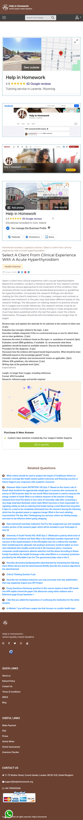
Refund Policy (8, 681)
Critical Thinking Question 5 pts (21, 574)
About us (6, 675)
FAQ (4, 731)
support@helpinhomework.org (18, 782)
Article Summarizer (11, 747)
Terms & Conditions (11, 692)
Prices (5, 736)
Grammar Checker (10, 752)
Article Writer (8, 741)
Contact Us (7, 686)
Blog (4, 702)
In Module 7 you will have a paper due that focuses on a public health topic (41, 608)
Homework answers (12, 247)
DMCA (5, 697)
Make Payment (9, 725)
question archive (33, 247)
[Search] (37, 17)
